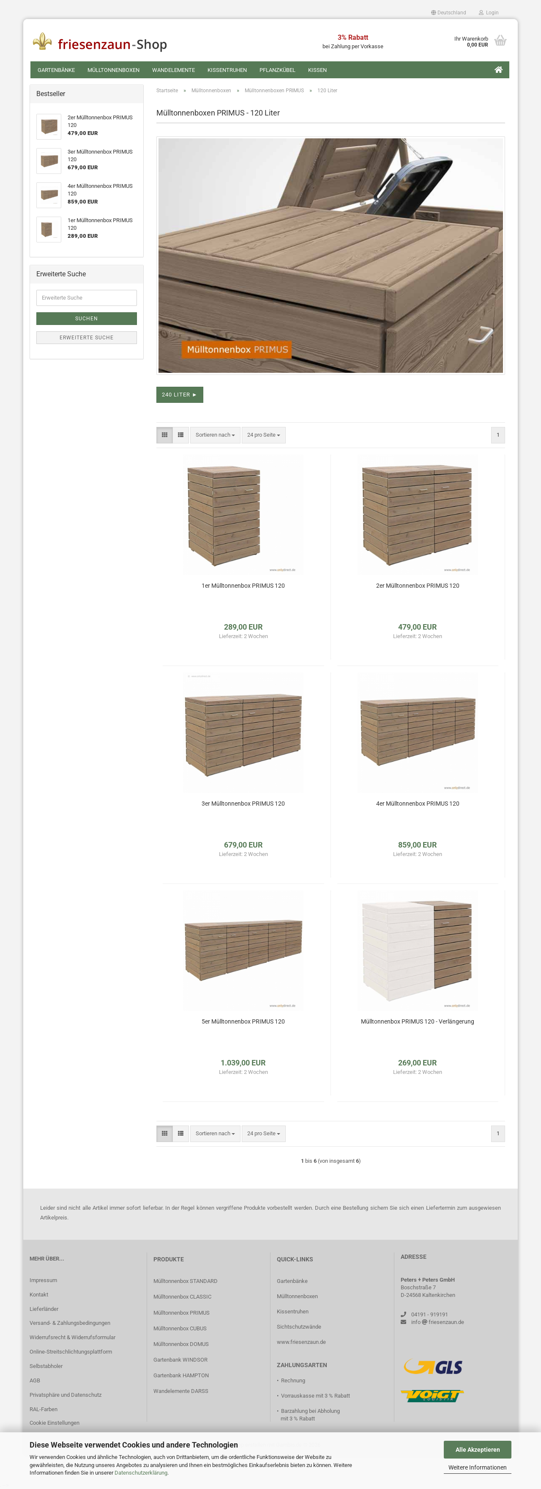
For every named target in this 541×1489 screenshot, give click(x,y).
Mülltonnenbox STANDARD (185, 1281)
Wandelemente (173, 70)
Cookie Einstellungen (54, 1423)
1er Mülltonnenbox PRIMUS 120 (243, 585)
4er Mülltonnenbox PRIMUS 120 (417, 803)
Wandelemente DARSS (180, 1391)
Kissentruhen (227, 70)
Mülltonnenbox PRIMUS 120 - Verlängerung (417, 1021)
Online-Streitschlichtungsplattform (71, 1352)
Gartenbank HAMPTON (181, 1375)
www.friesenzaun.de (301, 1342)
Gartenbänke (56, 70)
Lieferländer (44, 1309)
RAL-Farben (43, 1409)
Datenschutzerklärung (141, 1473)
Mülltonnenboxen (113, 70)
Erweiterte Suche (87, 338)
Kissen (317, 70)
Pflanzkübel (277, 70)
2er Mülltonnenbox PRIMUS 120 (417, 585)
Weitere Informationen (477, 1467)
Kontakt (39, 1294)
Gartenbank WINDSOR (180, 1360)
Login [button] (489, 13)
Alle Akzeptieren (478, 1449)
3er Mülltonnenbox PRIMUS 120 (243, 803)
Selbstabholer (46, 1366)
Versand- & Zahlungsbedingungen (70, 1323)
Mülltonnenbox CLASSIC (182, 1297)
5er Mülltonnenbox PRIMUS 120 (243, 1021)
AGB (35, 1380)
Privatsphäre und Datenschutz (65, 1395)
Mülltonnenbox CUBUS (180, 1328)
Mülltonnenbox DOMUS (181, 1344)
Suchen (86, 319)
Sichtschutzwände (299, 1327)
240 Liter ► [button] (180, 394)
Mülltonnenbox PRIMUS (181, 1313)
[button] (449, 12)
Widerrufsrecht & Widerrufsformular (72, 1337)
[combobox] (215, 435)
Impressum (43, 1280)
